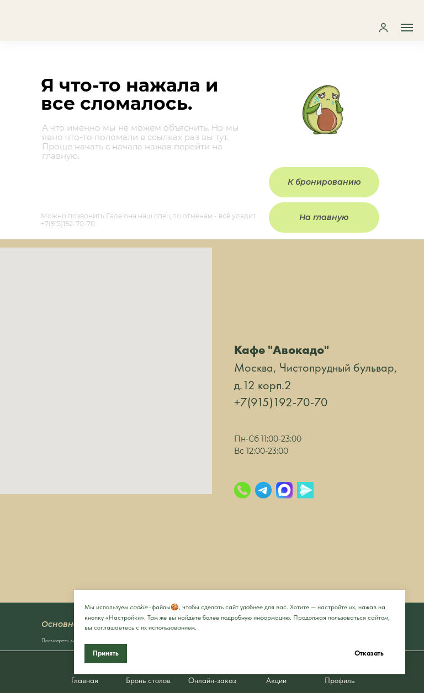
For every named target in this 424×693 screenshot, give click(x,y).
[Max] (284, 490)
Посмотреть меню (62, 640)
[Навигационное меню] (407, 27)
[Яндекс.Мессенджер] (305, 490)
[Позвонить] (242, 490)
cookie (138, 607)
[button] (383, 27)
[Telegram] (263, 490)
